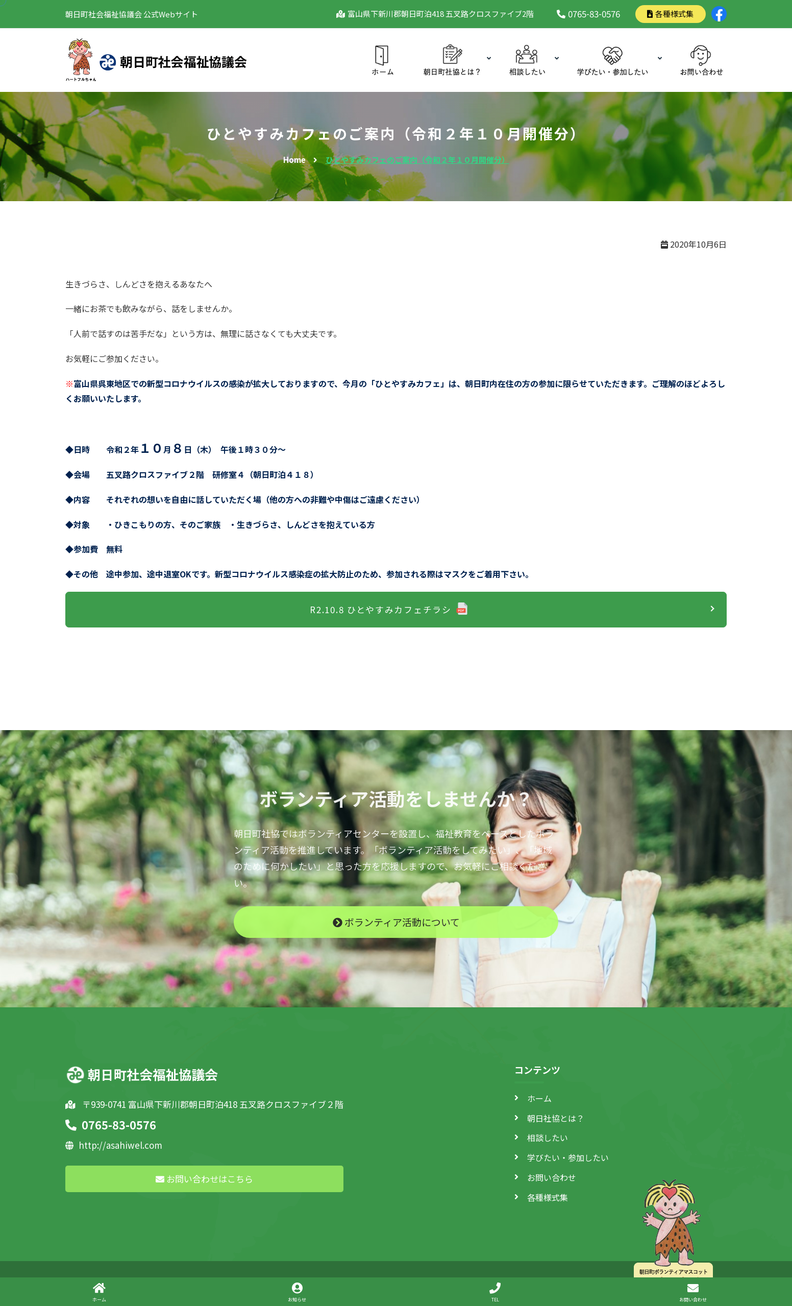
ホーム (539, 1098)
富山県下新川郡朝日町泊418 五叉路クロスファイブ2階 (438, 13)
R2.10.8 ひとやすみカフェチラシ (380, 609)
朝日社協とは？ (555, 1118)
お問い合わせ (551, 1177)
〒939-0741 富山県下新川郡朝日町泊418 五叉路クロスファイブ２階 (204, 1104)
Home (294, 159)
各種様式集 (670, 13)
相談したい (547, 1137)
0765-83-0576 (588, 13)
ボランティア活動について (396, 930)
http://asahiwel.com (113, 1145)
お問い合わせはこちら (204, 1178)
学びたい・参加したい (568, 1157)
